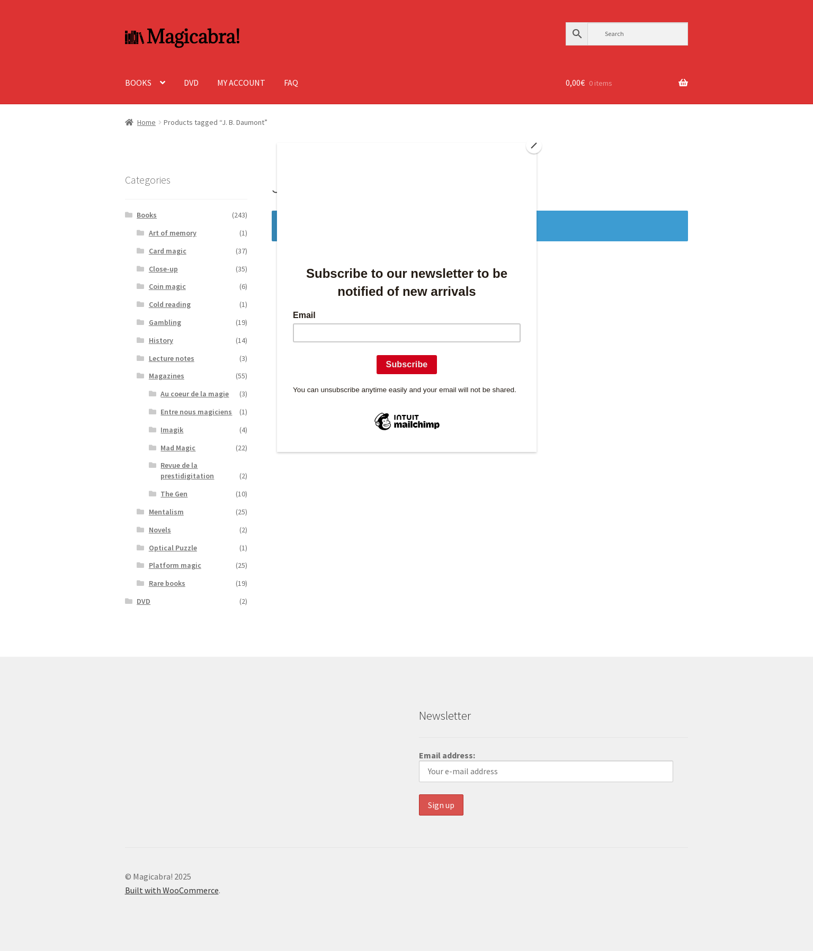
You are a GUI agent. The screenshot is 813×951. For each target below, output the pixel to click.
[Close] (534, 145)
